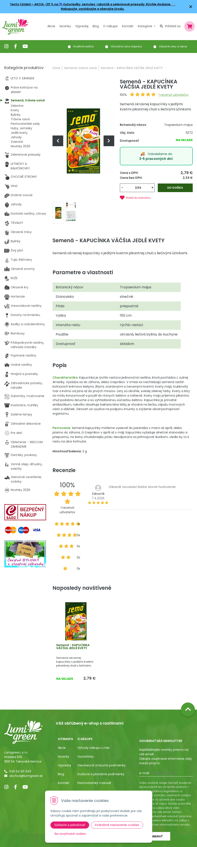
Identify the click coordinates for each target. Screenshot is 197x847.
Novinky (65, 26)
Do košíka (175, 187)
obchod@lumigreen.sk (26, 776)
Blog (61, 774)
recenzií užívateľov (174, 95)
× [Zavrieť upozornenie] (191, 6)
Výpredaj (81, 26)
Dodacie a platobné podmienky (101, 774)
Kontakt (63, 783)
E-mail (144, 773)
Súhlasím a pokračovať (69, 825)
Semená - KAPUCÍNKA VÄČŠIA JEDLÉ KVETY (73, 646)
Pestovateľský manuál (94, 783)
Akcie (51, 26)
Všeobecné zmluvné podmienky (101, 765)
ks (139, 187)
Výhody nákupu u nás (93, 748)
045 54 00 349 (20, 771)
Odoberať (154, 836)
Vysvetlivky (85, 756)
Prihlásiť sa (172, 26)
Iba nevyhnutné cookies (70, 833)
